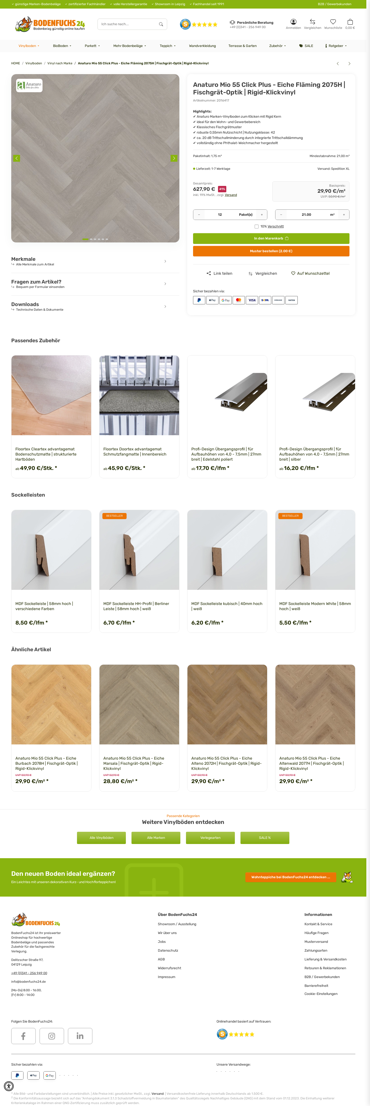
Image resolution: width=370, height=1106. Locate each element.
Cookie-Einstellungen (321, 994)
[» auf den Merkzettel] (312, 273)
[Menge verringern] (199, 215)
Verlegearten (210, 838)
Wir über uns (167, 933)
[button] (293, 24)
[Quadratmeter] (306, 215)
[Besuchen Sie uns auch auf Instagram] (52, 1036)
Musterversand (316, 942)
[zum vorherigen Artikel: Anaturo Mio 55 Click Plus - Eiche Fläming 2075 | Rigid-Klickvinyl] (338, 63)
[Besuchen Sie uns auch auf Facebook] (23, 1036)
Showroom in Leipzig (170, 4)
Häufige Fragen (316, 933)
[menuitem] (29, 46)
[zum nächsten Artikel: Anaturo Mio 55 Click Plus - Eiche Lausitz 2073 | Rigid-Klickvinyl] (349, 63)
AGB (161, 959)
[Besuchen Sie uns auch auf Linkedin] (80, 1036)
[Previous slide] (16, 158)
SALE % (265, 838)
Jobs (162, 942)
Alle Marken (156, 838)
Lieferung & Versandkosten (326, 959)
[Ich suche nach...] (126, 24)
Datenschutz (168, 950)
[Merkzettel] (333, 24)
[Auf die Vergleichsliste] (262, 273)
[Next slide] (174, 158)
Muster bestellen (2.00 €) (271, 251)
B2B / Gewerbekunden (334, 4)
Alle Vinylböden (101, 838)
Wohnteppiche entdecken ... (290, 877)
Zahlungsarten (316, 950)
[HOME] (50, 24)
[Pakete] (220, 215)
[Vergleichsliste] (312, 24)
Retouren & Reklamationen (325, 968)
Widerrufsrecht (169, 968)
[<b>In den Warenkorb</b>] (15, 71)
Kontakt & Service (318, 924)
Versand (231, 195)
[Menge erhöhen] (261, 215)
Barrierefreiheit (316, 986)
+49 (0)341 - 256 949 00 (29, 973)
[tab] (85, 239)
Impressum (166, 977)
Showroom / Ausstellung (177, 924)
